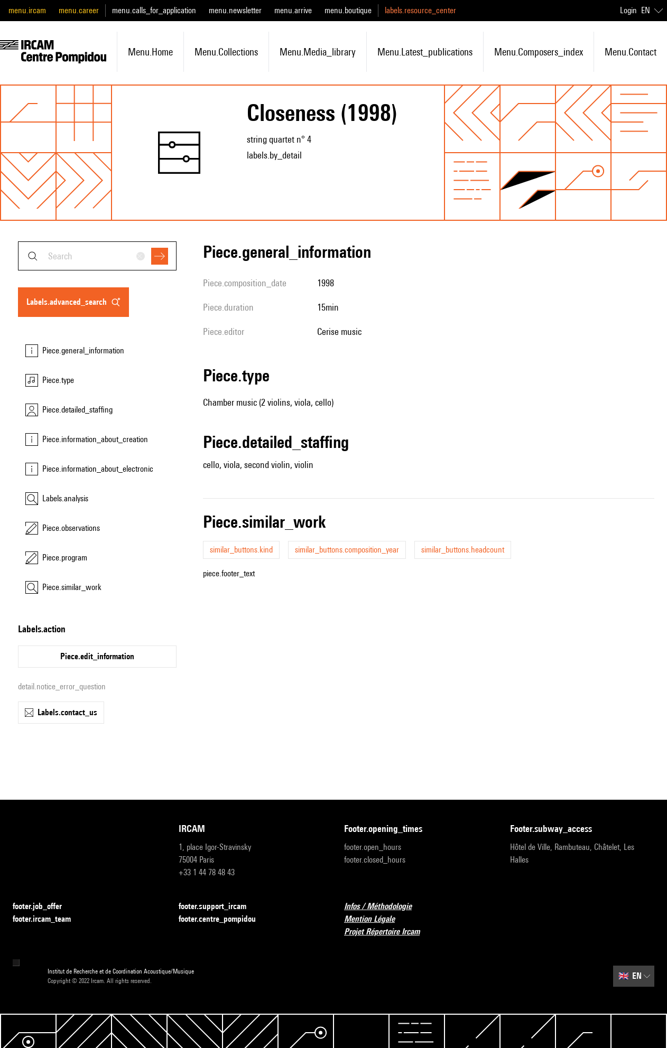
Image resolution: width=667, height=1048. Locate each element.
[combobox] (97, 255)
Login (628, 10)
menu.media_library (318, 52)
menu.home (150, 52)
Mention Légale (375, 919)
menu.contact (630, 52)
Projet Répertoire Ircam (388, 932)
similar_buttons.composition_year (347, 550)
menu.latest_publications (425, 52)
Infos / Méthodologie (384, 906)
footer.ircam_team (48, 919)
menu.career (79, 10)
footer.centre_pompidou (223, 919)
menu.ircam (27, 10)
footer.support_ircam (219, 906)
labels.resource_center (420, 10)
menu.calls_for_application (154, 10)
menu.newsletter (235, 10)
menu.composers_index (538, 52)
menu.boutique (348, 10)
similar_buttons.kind (241, 550)
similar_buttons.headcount (462, 550)
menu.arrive (293, 10)
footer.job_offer (44, 906)
